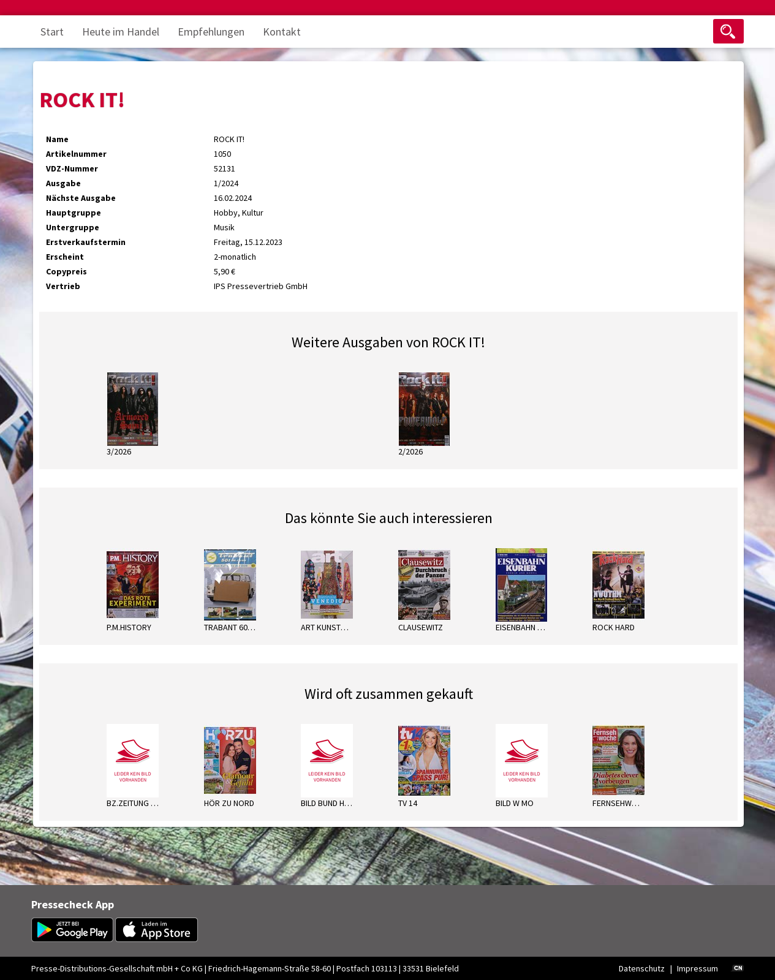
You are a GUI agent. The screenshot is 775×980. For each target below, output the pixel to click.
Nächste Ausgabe (81, 197)
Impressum (697, 968)
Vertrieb (63, 286)
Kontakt (282, 31)
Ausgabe (63, 183)
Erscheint (65, 256)
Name (57, 139)
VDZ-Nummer (72, 168)
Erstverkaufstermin (86, 241)
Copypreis (66, 271)
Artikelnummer (76, 153)
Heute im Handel (120, 31)
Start (52, 31)
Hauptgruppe (73, 212)
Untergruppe (72, 227)
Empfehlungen (211, 31)
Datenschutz (642, 968)
